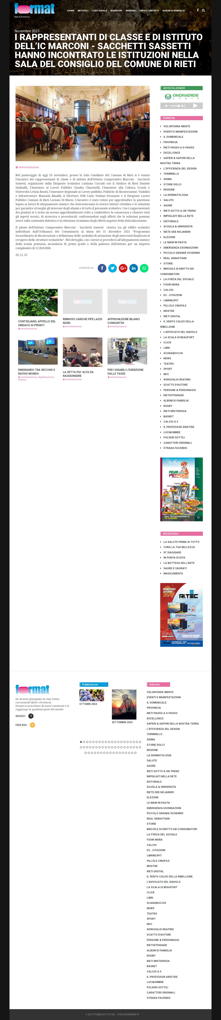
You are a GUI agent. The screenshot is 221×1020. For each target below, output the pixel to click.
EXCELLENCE (170, 152)
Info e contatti (149, 10)
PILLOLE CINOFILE (173, 305)
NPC (164, 374)
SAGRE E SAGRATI (173, 568)
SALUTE (167, 200)
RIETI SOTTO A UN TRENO (178, 210)
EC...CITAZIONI (171, 295)
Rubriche (116, 10)
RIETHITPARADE (172, 395)
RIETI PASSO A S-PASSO (177, 147)
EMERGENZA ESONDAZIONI (179, 247)
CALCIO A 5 (169, 421)
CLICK (165, 342)
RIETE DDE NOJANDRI (175, 231)
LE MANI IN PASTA (173, 242)
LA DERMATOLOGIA (174, 195)
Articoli (83, 10)
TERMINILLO (169, 173)
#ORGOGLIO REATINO (175, 379)
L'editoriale (99, 10)
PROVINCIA (169, 142)
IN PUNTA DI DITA (172, 557)
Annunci (131, 10)
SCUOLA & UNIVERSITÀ (176, 226)
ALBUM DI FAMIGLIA (174, 400)
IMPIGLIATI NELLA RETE (177, 216)
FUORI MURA (169, 284)
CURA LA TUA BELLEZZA (177, 547)
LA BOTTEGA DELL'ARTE (177, 563)
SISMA (166, 179)
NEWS (165, 358)
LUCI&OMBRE (170, 432)
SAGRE (166, 205)
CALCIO (166, 290)
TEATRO (167, 363)
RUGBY (166, 406)
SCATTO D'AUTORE (174, 384)
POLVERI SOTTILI (172, 437)
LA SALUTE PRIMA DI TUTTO (179, 542)
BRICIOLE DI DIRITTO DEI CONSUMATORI (172, 829)
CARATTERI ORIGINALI (176, 442)
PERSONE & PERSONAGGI (178, 390)
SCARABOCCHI (171, 353)
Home (70, 10)
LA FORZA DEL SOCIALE (177, 279)
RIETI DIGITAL (170, 316)
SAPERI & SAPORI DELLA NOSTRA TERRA (173, 723)
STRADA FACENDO (173, 448)
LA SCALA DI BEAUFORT (177, 337)
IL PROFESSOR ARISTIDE (177, 427)
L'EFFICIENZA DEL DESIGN (178, 168)
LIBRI (165, 347)
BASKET (167, 416)
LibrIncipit (169, 300)
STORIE (166, 263)
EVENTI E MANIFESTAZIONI (179, 131)
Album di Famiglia (173, 10)
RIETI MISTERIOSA (173, 411)
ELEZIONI (167, 237)
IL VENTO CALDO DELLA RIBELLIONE (170, 876)
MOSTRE (167, 311)
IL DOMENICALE (171, 136)
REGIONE (167, 189)
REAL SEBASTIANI (173, 258)
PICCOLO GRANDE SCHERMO (180, 252)
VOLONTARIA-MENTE (175, 126)
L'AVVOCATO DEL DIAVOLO (178, 332)
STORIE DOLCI (170, 184)
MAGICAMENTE (171, 573)
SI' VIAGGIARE (170, 552)
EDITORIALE (169, 221)
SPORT (166, 368)
